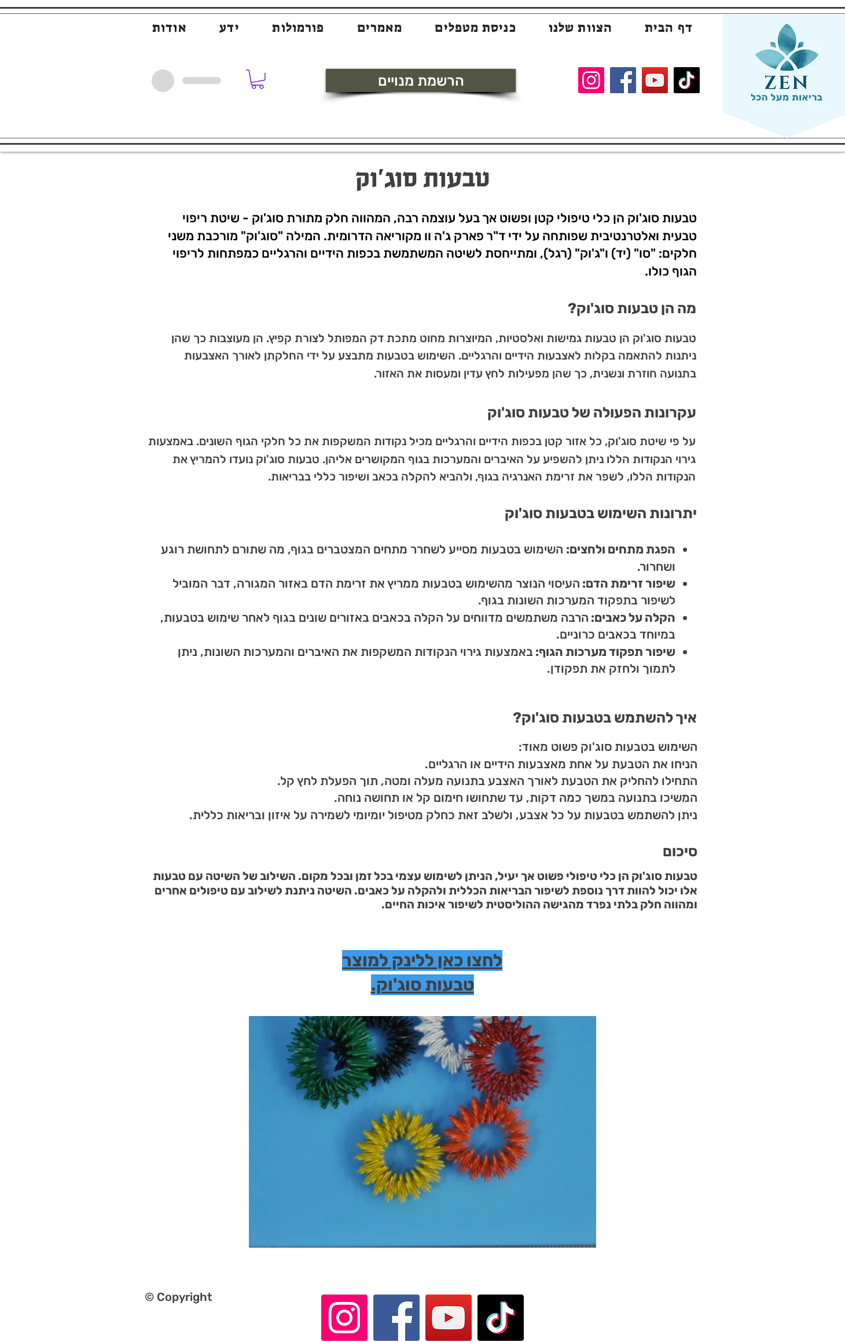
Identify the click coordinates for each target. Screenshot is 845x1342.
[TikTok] (687, 80)
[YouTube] (655, 80)
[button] (257, 79)
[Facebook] (623, 80)
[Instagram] (591, 80)
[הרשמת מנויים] (421, 80)
